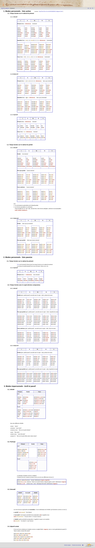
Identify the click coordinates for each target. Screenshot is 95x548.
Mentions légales (67, 545)
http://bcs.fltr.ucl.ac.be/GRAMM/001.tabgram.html (50, 11)
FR (92, 8)
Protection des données (76, 545)
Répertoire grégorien (5, 8)
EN (90, 8)
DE (88, 8)
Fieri (18, 264)
